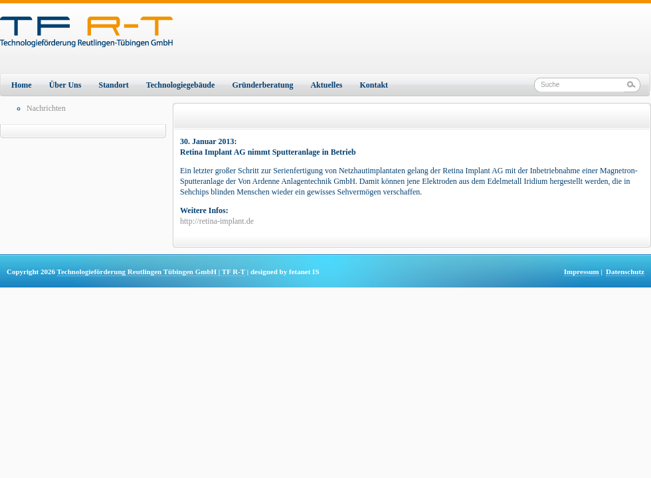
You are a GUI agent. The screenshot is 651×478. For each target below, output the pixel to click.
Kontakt (373, 85)
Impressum (581, 272)
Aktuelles (326, 85)
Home (21, 85)
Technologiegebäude (180, 85)
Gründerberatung (262, 85)
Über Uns (65, 85)
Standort (113, 85)
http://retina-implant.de (217, 221)
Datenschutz (625, 272)
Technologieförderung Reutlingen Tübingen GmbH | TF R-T (151, 272)
